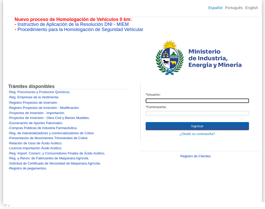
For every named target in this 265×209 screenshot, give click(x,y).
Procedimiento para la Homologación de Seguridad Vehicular (80, 29)
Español (215, 7)
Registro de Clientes (195, 156)
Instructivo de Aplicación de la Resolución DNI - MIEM (73, 24)
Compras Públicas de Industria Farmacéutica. (43, 128)
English (251, 7)
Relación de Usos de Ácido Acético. (35, 143)
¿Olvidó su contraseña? (197, 134)
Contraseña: (157, 107)
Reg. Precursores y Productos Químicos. (39, 92)
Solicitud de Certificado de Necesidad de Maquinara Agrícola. (55, 163)
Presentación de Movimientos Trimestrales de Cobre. (49, 138)
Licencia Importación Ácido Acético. (35, 148)
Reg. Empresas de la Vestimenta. (34, 97)
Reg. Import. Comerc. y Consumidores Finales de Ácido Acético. (57, 153)
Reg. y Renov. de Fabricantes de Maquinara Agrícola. (49, 158)
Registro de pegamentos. (28, 168)
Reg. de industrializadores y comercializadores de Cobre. (52, 133)
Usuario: (154, 94)
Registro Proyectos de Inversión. (33, 102)
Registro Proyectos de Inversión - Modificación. (44, 108)
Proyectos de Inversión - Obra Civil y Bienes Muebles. (49, 118)
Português (233, 7)
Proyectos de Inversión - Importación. (37, 113)
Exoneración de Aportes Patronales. (36, 123)
